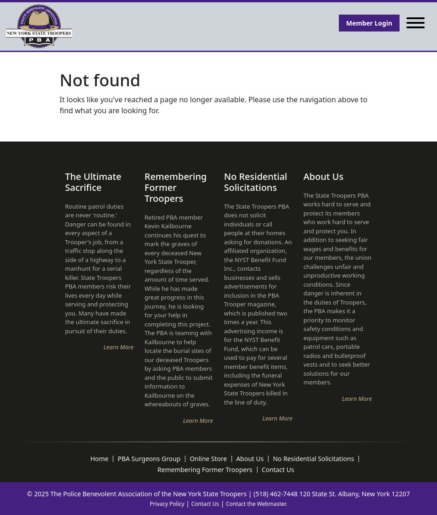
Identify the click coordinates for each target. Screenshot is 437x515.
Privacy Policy (167, 504)
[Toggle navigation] (416, 23)
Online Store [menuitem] (208, 459)
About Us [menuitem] (249, 459)
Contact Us (205, 504)
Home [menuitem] (99, 459)
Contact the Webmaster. (256, 504)
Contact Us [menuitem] (278, 470)
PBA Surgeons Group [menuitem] (149, 459)
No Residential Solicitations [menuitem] (313, 459)
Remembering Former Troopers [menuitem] (205, 470)
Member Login (369, 23)
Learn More (119, 347)
